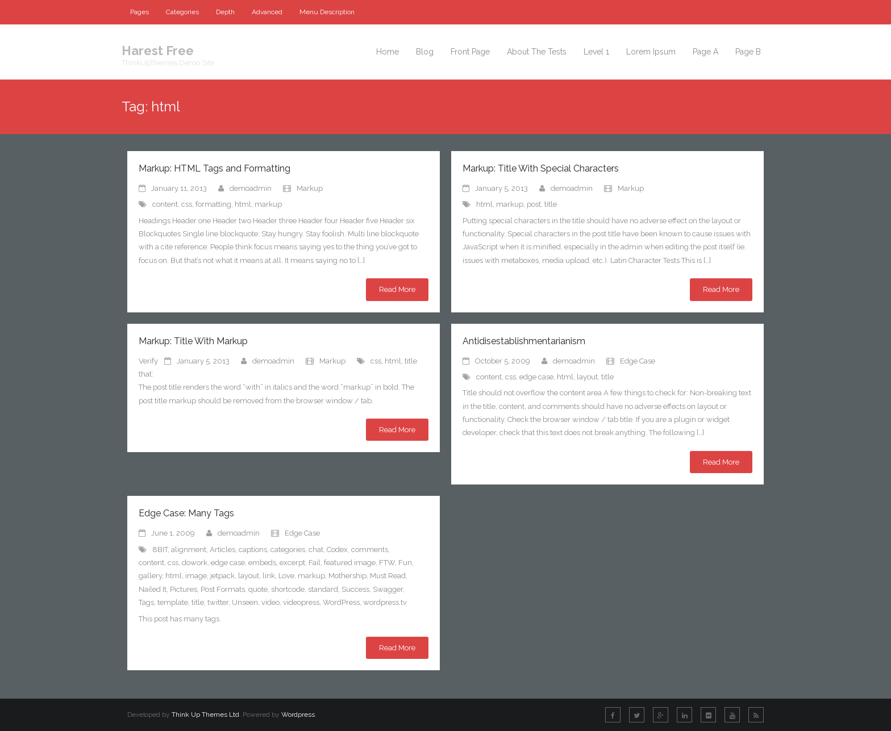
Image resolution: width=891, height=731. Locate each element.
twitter (217, 602)
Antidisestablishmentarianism (524, 341)
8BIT (160, 549)
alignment (188, 549)
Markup (310, 188)
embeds (262, 562)
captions (253, 549)
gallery (150, 575)
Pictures (183, 589)
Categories (182, 12)
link (269, 575)
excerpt (292, 562)
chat (316, 549)
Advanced (267, 12)
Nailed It (152, 589)
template (172, 602)
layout (587, 377)
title (550, 204)
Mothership (347, 575)
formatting (213, 204)
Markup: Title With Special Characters (541, 168)
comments (369, 549)
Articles (222, 549)
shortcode (288, 589)
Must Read (388, 575)
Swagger (388, 589)
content (165, 204)
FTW (387, 562)
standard (323, 589)
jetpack (222, 575)
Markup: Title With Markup (193, 341)
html (243, 204)
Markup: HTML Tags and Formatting (214, 168)
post (534, 204)
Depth (225, 12)
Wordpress (298, 715)
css (186, 204)
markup (268, 204)
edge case (536, 377)
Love (286, 575)
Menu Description (327, 12)
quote (258, 589)
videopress (301, 602)
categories (287, 549)
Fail (314, 562)
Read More (397, 289)
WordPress (341, 602)
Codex (337, 549)
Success (355, 589)
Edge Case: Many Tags (186, 513)
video (270, 602)
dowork (194, 562)
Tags (146, 602)
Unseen (245, 602)
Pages (139, 12)
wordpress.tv (385, 602)
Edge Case (637, 361)
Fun (405, 562)
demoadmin (251, 188)
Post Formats (223, 589)
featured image (350, 562)
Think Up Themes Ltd (205, 715)
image (196, 575)
